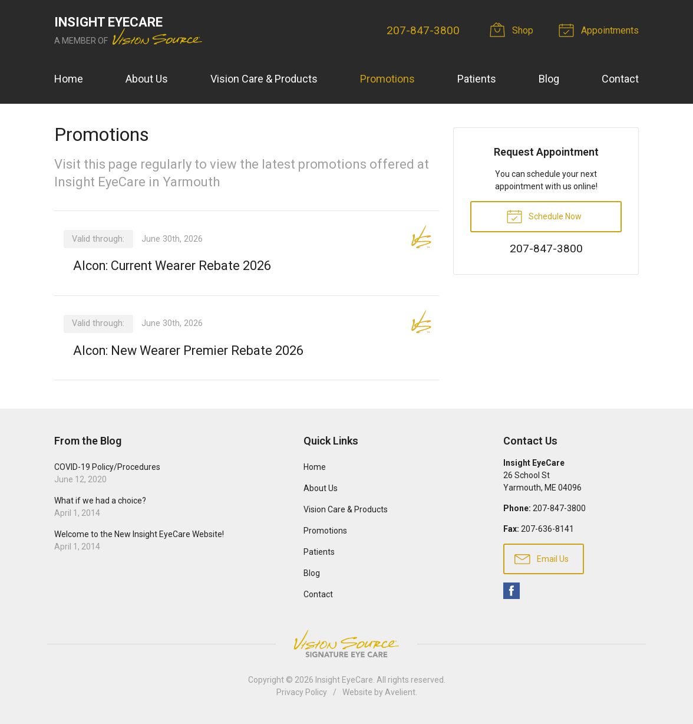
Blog (549, 79)
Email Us (541, 559)
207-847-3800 (423, 30)
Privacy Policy (301, 692)
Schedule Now (544, 216)
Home (68, 79)
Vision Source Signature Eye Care (346, 644)
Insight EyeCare (344, 680)
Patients (476, 79)
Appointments (600, 29)
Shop (514, 29)
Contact (620, 79)
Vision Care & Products (264, 79)
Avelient (400, 692)
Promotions (387, 79)
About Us (147, 79)
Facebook (511, 591)
